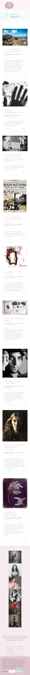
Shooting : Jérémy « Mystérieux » (12, 382)
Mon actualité (8, 161)
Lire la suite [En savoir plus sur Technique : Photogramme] (8, 537)
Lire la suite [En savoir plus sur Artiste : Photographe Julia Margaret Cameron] (8, 470)
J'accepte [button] (19, 671)
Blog (18, 652)
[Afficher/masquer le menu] (26, 5)
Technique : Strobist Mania (14, 319)
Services (19, 648)
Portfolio (11, 648)
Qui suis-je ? (10, 646)
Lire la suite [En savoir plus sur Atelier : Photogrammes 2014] (8, 128)
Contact (19, 646)
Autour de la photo (9, 278)
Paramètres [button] (5, 671)
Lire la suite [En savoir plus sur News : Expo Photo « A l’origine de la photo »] (8, 239)
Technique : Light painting (12, 272)
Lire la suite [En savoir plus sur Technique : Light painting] (8, 293)
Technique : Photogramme (11, 513)
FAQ (17, 650)
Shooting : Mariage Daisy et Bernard (13, 155)
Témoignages (9, 650)
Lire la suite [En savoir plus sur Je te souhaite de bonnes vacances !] (8, 74)
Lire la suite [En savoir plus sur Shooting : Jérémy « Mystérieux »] (8, 403)
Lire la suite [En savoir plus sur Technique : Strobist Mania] (8, 341)
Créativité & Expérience (11, 116)
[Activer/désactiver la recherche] (22, 5)
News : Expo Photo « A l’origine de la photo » (13, 219)
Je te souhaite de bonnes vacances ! (12, 50)
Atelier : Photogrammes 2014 (13, 111)
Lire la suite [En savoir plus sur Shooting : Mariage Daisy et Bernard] (8, 171)
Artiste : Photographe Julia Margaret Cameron (14, 447)
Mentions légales (11, 654)
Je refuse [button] (12, 671)
